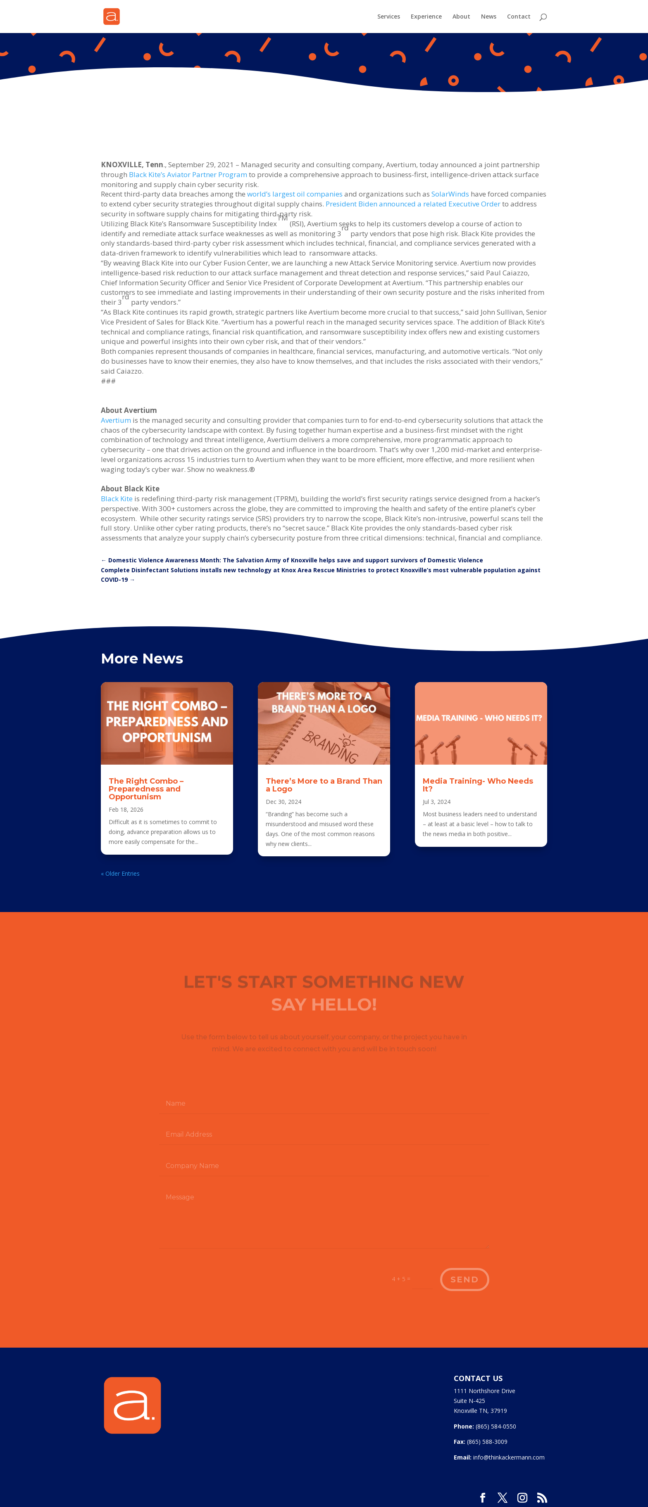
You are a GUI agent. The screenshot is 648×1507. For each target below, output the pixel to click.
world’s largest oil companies (295, 194)
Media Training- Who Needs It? (478, 785)
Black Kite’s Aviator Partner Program (188, 174)
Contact (519, 17)
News (488, 17)
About (461, 17)
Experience (426, 17)
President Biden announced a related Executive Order (413, 204)
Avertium (116, 420)
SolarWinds (450, 194)
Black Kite (117, 498)
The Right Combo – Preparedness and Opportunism (146, 789)
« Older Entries (120, 873)
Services (388, 17)
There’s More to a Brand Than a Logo (324, 785)
